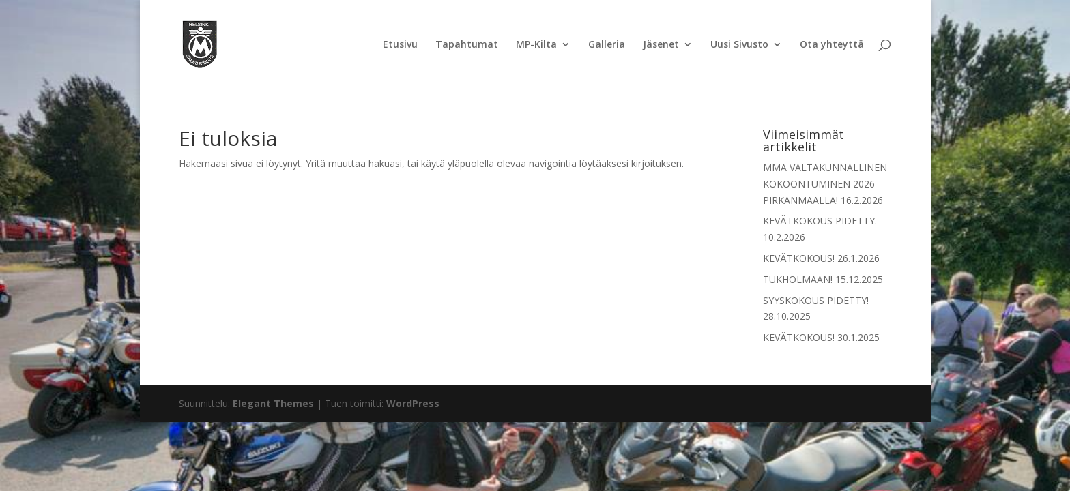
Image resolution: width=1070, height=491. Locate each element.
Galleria (606, 45)
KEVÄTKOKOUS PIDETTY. (820, 220)
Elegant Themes (273, 403)
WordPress (412, 403)
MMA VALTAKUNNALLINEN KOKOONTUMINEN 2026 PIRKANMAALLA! (825, 184)
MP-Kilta (536, 45)
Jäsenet (661, 45)
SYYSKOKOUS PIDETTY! (816, 300)
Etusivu (400, 45)
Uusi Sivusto (739, 45)
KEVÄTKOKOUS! (799, 258)
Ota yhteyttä (832, 45)
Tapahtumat (466, 45)
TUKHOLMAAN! (798, 279)
